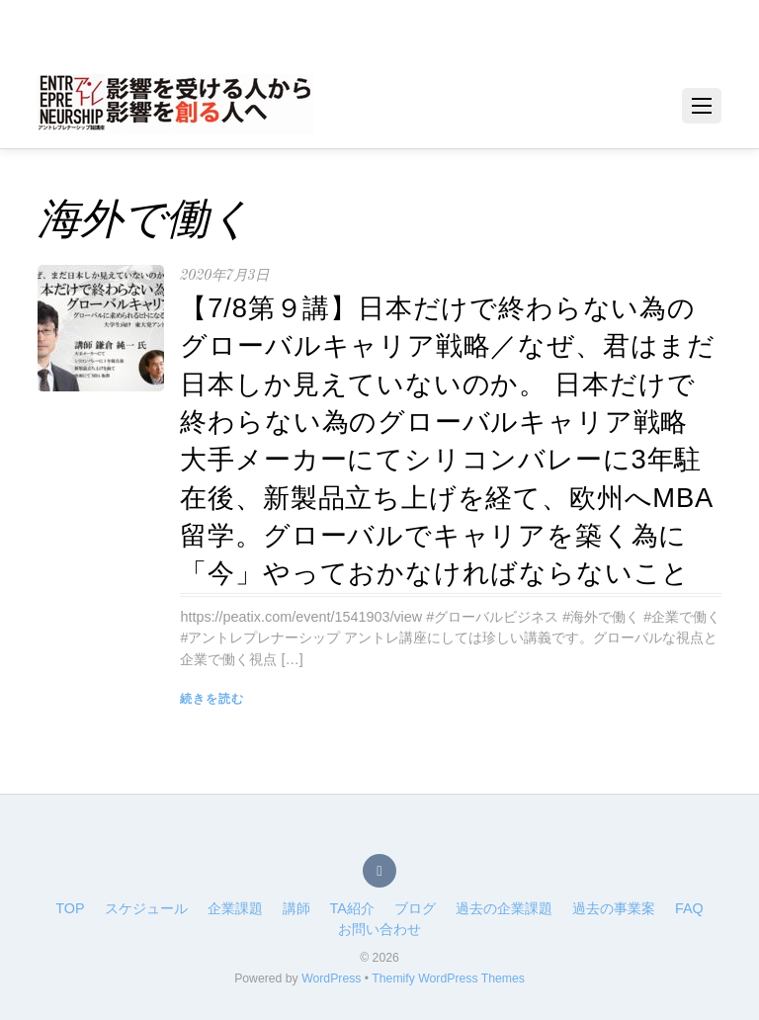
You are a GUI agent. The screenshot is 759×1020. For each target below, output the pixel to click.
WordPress (331, 978)
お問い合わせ (379, 929)
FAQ (689, 908)
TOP (69, 908)
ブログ (415, 908)
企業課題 (235, 908)
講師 (296, 908)
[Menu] (701, 106)
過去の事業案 (613, 908)
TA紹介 (352, 908)
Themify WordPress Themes (448, 978)
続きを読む (212, 699)
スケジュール (146, 908)
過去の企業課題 (504, 908)
